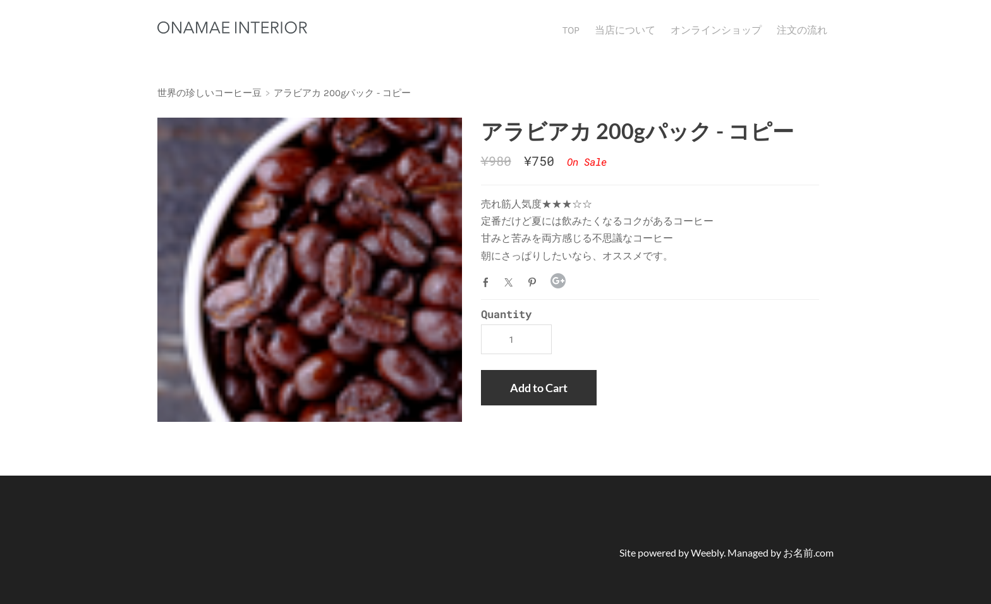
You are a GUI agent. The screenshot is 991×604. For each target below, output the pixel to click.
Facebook (488, 282)
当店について (625, 30)
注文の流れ (802, 30)
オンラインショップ (716, 30)
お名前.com (808, 552)
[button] (539, 387)
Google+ (558, 280)
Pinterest (534, 282)
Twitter (511, 282)
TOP (571, 30)
